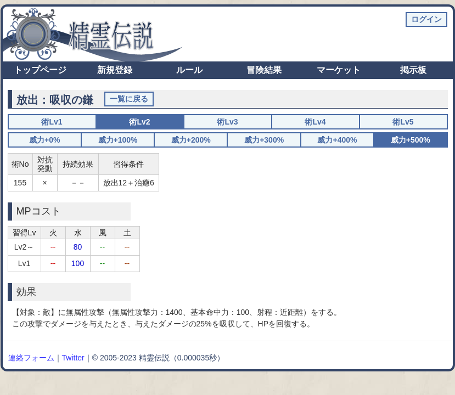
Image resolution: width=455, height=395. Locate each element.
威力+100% (118, 140)
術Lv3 (227, 121)
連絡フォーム (31, 357)
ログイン (426, 19)
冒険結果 (264, 70)
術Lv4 (315, 121)
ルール (189, 70)
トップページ (40, 70)
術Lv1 (51, 121)
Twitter (73, 357)
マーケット (339, 70)
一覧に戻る (129, 98)
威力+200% (191, 140)
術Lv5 (402, 121)
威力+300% (264, 140)
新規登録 (114, 70)
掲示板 (413, 70)
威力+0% (44, 140)
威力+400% (337, 140)
